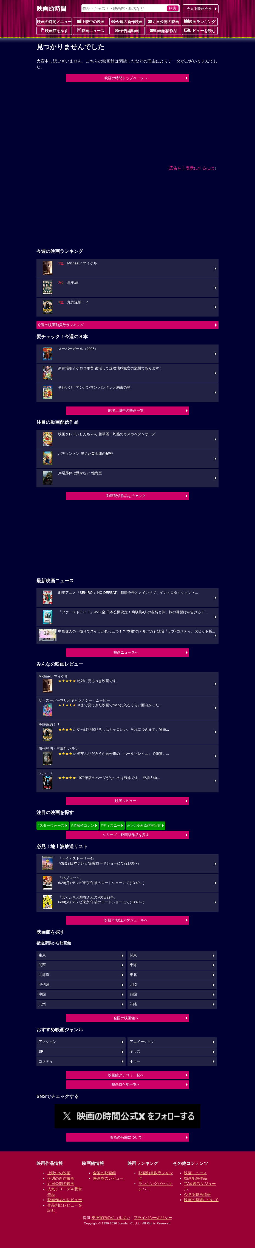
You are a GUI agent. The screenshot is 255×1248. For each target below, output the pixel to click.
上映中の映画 (90, 21)
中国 (42, 994)
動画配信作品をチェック (126, 496)
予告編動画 (127, 30)
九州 (42, 1004)
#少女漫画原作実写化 (144, 825)
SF (41, 1052)
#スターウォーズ (51, 825)
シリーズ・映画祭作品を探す (126, 835)
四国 (133, 994)
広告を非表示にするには (191, 168)
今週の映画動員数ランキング (61, 325)
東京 (42, 955)
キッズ (135, 1052)
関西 (42, 965)
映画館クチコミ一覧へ (126, 1075)
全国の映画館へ (126, 1018)
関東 (133, 955)
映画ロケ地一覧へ (126, 1084)
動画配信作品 (163, 30)
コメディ (46, 1061)
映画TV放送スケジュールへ (126, 920)
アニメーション (142, 1042)
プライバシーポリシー (153, 1217)
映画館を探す (54, 30)
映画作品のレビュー (64, 1200)
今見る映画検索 (199, 9)
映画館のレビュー (108, 1178)
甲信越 (44, 985)
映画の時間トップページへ (125, 78)
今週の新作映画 (127, 21)
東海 (133, 965)
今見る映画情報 (197, 1194)
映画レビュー (126, 801)
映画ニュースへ (126, 652)
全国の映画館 (104, 1173)
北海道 (44, 975)
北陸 (133, 985)
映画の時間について (126, 1137)
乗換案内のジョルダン (111, 1217)
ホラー (135, 1061)
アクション (47, 1042)
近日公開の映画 (163, 21)
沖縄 (133, 1004)
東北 (133, 975)
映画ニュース (90, 30)
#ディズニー (111, 825)
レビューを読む (200, 30)
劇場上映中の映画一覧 (126, 410)
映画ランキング (200, 21)
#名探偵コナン (82, 825)
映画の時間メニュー (54, 21)
